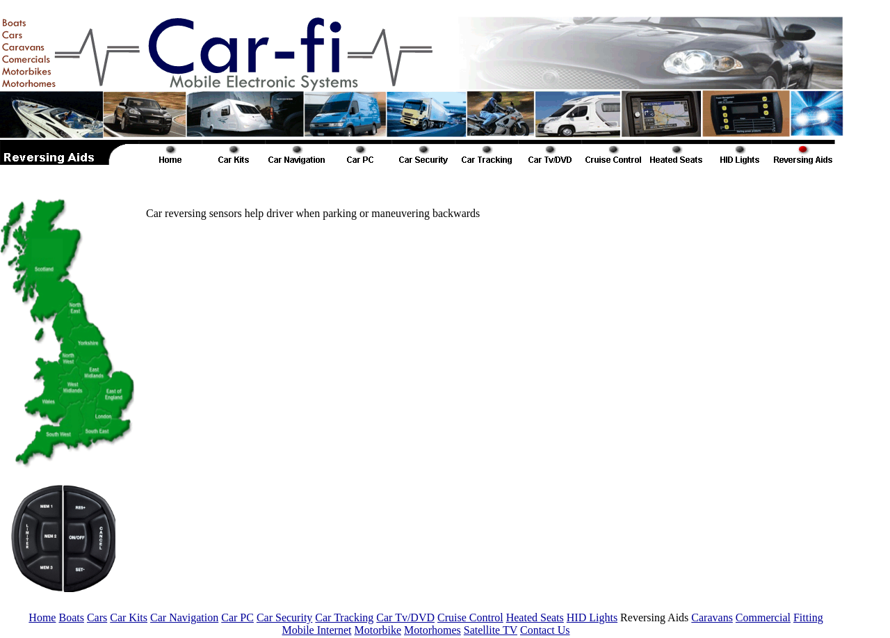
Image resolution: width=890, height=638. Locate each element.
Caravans (712, 617)
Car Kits (128, 617)
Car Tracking (344, 617)
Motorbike (377, 630)
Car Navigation (184, 617)
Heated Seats (535, 617)
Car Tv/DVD (405, 617)
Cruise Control (470, 617)
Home (42, 617)
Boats (70, 617)
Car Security (284, 617)
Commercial (763, 617)
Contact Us (545, 630)
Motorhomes (432, 630)
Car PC (237, 617)
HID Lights (592, 617)
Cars (97, 617)
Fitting (808, 617)
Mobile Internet (316, 630)
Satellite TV (490, 630)
